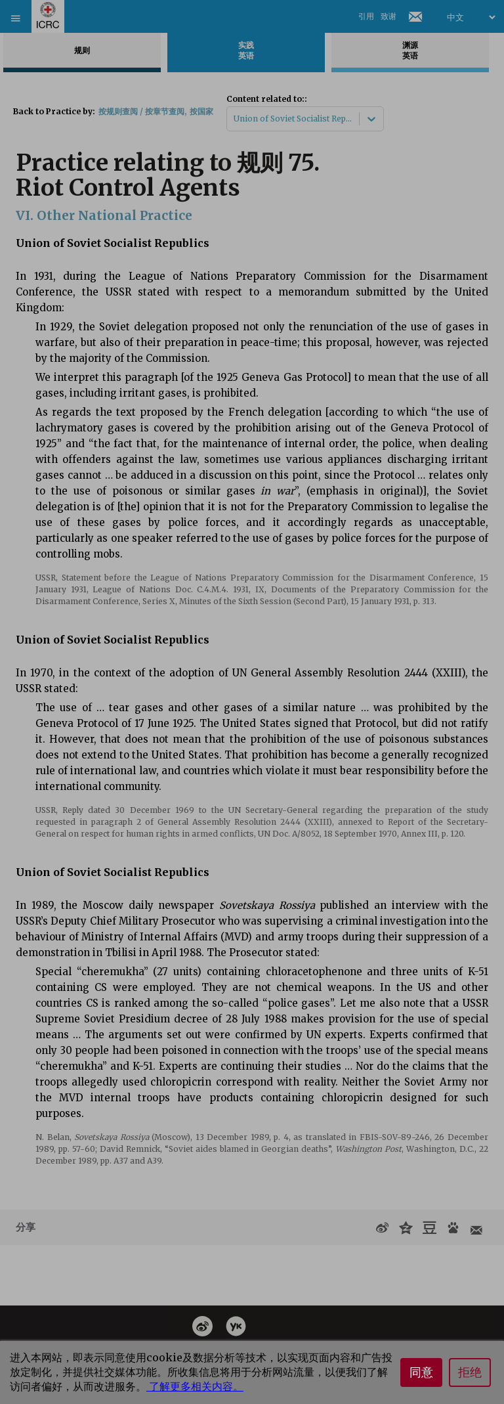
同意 (421, 1372)
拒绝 (470, 1372)
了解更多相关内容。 (194, 1386)
